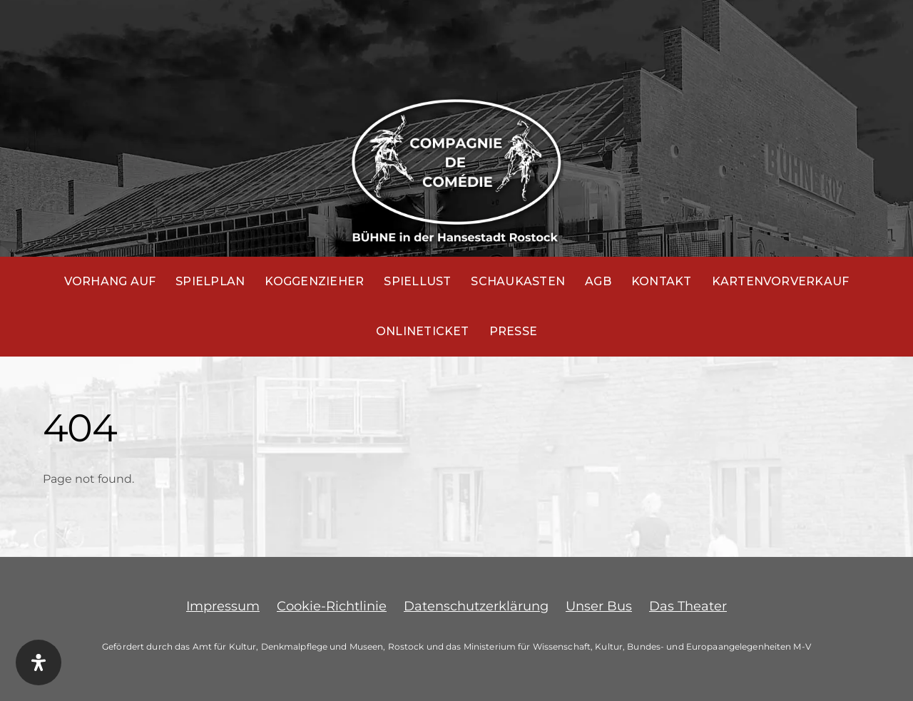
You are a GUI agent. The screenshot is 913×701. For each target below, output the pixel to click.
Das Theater (688, 606)
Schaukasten (518, 281)
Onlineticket (422, 331)
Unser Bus (599, 606)
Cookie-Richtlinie (332, 606)
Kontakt (661, 281)
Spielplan (210, 281)
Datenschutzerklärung (476, 606)
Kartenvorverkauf (781, 281)
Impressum (223, 606)
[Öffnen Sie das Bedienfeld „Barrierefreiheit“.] (38, 662)
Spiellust (417, 281)
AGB (598, 281)
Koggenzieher (314, 281)
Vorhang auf (110, 281)
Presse (513, 331)
